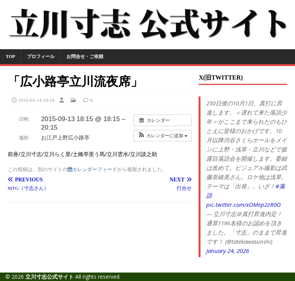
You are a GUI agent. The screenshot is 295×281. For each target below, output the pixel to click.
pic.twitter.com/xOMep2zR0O (243, 204)
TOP (10, 56)
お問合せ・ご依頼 (84, 56)
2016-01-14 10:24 (36, 100)
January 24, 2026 (227, 250)
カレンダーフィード (92, 169)
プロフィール (41, 56)
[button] (162, 135)
